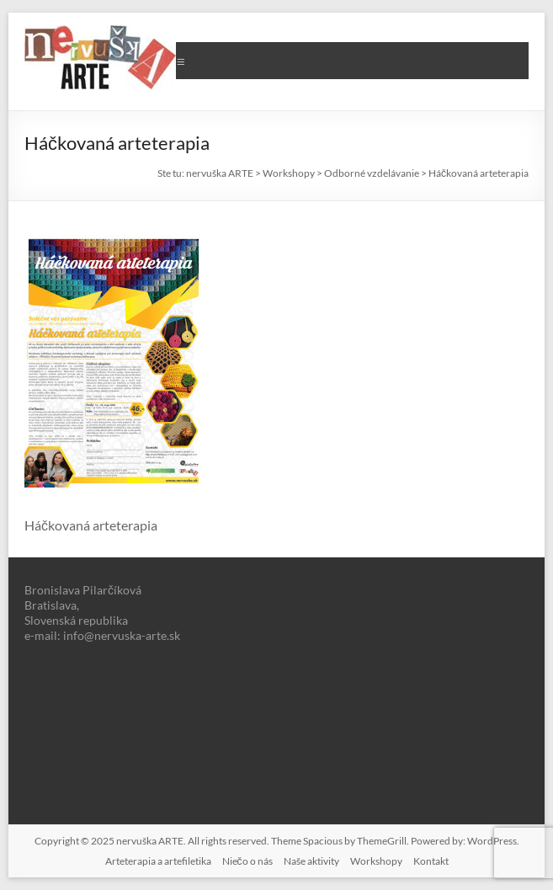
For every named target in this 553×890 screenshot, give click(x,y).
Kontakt (431, 861)
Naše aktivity (311, 861)
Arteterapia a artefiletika (158, 861)
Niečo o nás (247, 861)
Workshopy (376, 861)
